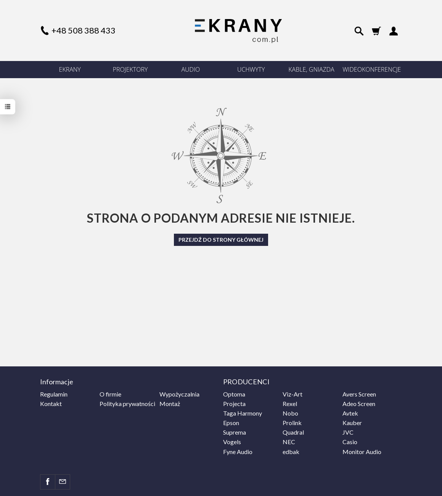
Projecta (234, 403)
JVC (348, 432)
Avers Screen (359, 394)
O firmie (110, 394)
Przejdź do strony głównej (221, 239)
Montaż (169, 403)
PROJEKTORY (130, 69)
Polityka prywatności (127, 403)
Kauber (352, 422)
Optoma (234, 394)
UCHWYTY (251, 69)
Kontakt (51, 403)
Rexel (290, 403)
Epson (231, 422)
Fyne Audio (237, 451)
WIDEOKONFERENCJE (371, 69)
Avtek (350, 413)
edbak (291, 451)
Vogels (232, 441)
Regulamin (54, 394)
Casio (349, 441)
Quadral (293, 432)
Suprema (234, 432)
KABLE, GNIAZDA (311, 69)
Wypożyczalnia (179, 394)
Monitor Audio (361, 451)
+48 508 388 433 (83, 30)
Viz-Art (292, 394)
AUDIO (191, 69)
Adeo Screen (358, 403)
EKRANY (70, 69)
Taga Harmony (242, 413)
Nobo (290, 413)
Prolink (292, 422)
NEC (289, 441)
